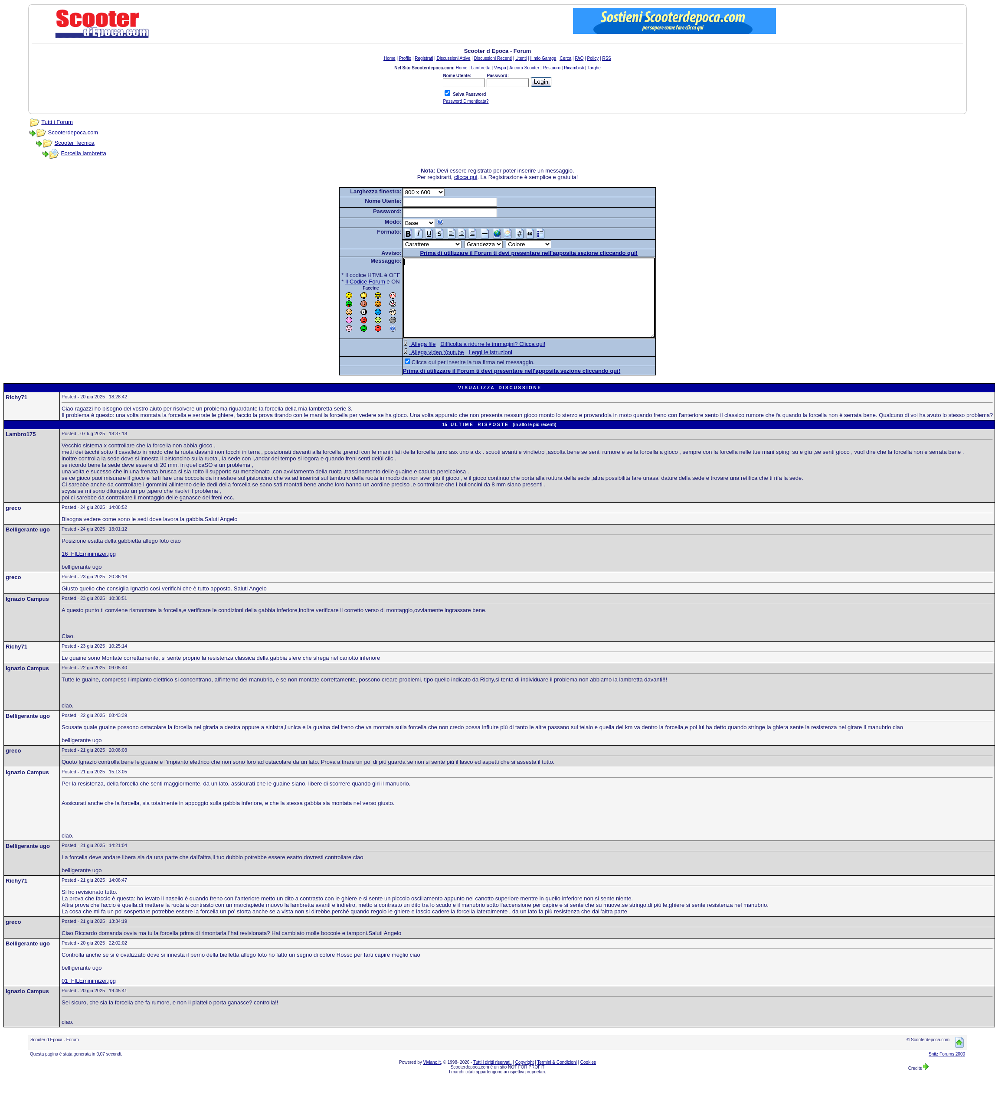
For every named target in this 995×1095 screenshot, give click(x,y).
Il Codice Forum (350, 281)
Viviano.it (432, 1077)
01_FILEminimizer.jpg (89, 996)
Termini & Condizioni (557, 1077)
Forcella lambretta (83, 153)
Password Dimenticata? (465, 101)
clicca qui (465, 177)
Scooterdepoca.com (73, 132)
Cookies (588, 1077)
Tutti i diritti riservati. (492, 1077)
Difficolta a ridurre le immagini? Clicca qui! (477, 359)
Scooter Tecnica (75, 143)
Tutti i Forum (56, 122)
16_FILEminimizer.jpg (89, 569)
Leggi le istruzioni (475, 368)
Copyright (524, 1077)
